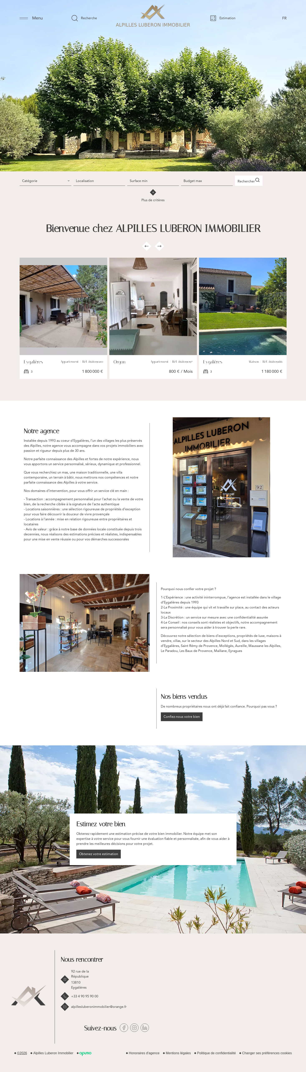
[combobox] (45, 180)
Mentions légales (178, 1052)
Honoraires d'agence (144, 1052)
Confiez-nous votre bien (182, 716)
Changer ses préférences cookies (267, 1052)
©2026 (22, 1052)
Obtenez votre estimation (98, 853)
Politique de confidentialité (216, 1052)
